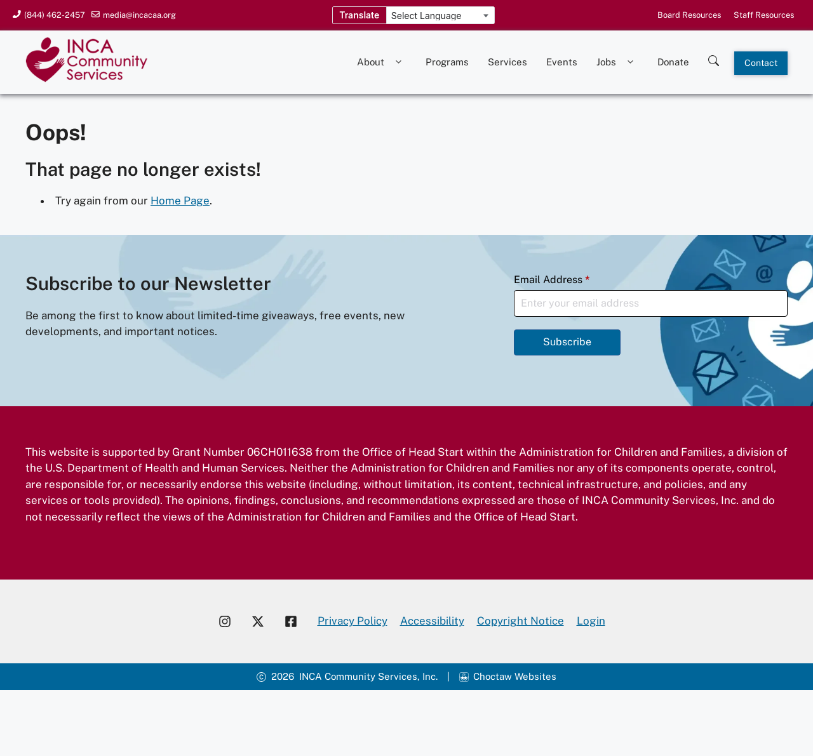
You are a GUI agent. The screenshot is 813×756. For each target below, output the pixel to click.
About (381, 62)
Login (591, 620)
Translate (359, 15)
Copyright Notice (520, 620)
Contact (760, 63)
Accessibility (432, 620)
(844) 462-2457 (54, 15)
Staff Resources (764, 15)
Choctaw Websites (514, 676)
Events (561, 61)
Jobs (617, 62)
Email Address (552, 280)
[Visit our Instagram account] (224, 621)
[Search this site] (713, 57)
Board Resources (689, 15)
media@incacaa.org (139, 15)
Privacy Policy (352, 620)
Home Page (180, 200)
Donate (673, 61)
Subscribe (567, 342)
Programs (447, 61)
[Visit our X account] (257, 621)
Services (507, 61)
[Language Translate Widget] (440, 16)
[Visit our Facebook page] (296, 621)
